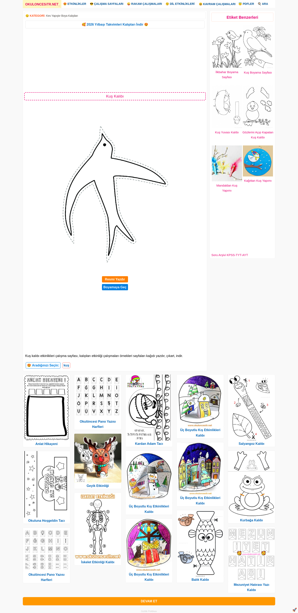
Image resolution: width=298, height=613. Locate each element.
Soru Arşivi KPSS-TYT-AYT (229, 255)
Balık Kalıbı (200, 579)
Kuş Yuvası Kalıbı (227, 132)
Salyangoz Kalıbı (251, 443)
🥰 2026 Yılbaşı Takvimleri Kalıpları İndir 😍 (115, 24)
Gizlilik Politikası (149, 611)
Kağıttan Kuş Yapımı (258, 180)
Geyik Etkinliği (98, 485)
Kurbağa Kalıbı (251, 520)
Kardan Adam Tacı (149, 443)
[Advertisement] (115, 60)
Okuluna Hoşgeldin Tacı (46, 520)
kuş (66, 365)
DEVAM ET (149, 601)
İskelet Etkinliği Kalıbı (97, 562)
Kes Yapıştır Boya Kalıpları (62, 15)
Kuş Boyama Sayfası (258, 72)
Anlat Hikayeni (46, 444)
